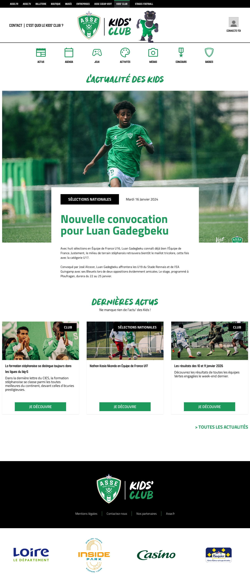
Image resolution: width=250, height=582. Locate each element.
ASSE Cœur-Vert (103, 4)
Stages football (144, 4)
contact (15, 26)
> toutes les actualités (221, 426)
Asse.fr (170, 513)
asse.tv (27, 4)
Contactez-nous (117, 513)
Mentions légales (86, 513)
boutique (56, 4)
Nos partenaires (146, 513)
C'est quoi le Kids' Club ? (44, 26)
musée (68, 4)
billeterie (41, 4)
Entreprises (83, 4)
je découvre (40, 407)
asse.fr (14, 4)
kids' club (121, 4)
